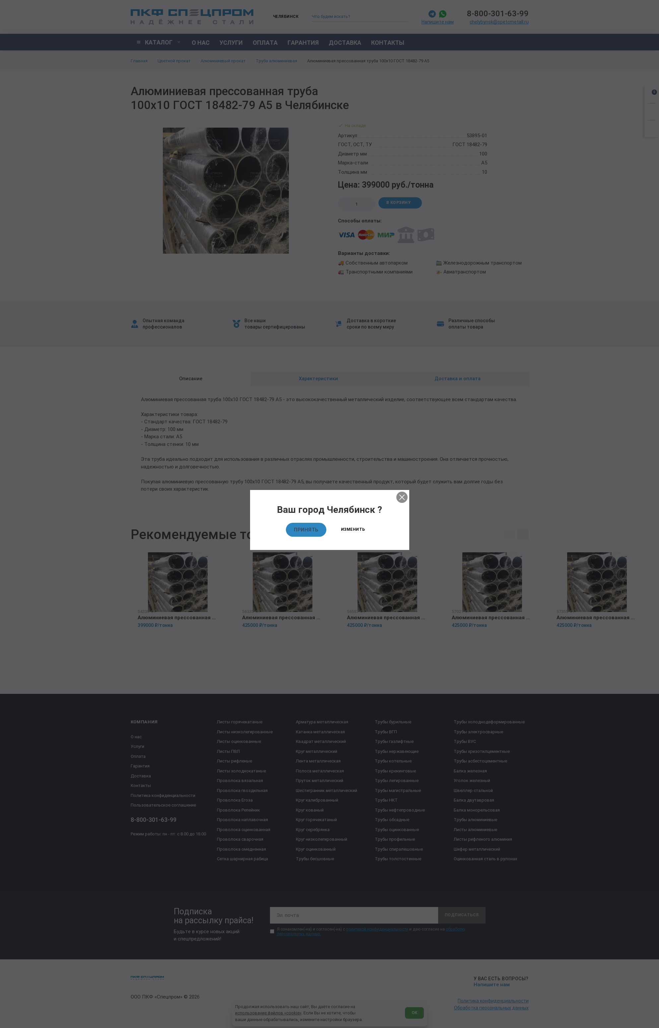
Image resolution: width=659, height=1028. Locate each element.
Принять (306, 530)
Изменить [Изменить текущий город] (353, 529)
